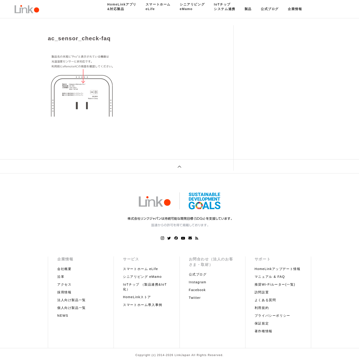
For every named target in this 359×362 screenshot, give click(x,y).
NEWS (62, 315)
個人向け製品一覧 (71, 308)
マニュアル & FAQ (270, 276)
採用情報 (64, 292)
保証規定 (262, 323)
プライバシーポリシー (272, 315)
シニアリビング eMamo (142, 276)
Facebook (197, 290)
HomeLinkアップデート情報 (278, 269)
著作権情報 (263, 331)
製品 (248, 9)
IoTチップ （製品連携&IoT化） (145, 287)
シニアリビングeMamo (192, 7)
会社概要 (64, 269)
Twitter (195, 298)
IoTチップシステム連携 (224, 7)
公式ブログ (270, 9)
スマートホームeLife (158, 7)
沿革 (60, 276)
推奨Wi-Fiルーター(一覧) (275, 284)
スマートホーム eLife (140, 269)
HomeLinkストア (137, 297)
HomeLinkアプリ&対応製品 (121, 7)
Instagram (198, 282)
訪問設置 (262, 292)
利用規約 (262, 308)
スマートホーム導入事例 (142, 305)
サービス (131, 259)
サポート (263, 259)
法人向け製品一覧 (71, 300)
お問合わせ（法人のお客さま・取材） (211, 262)
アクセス (64, 284)
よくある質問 (265, 300)
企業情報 (295, 9)
